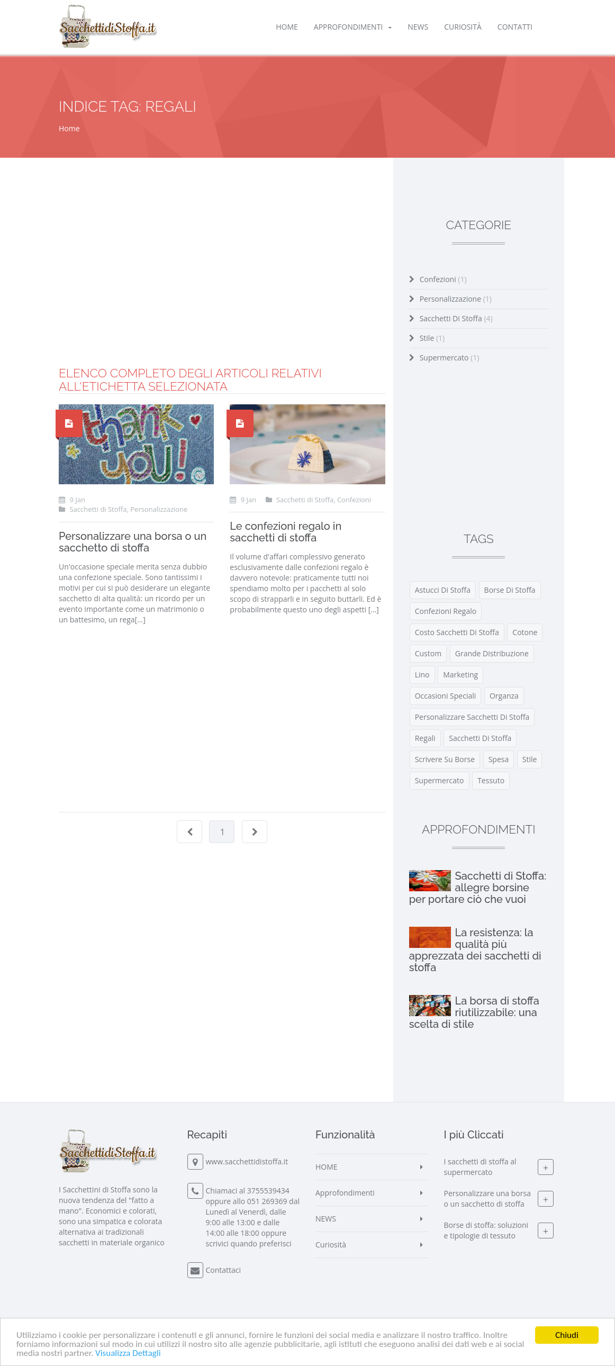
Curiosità (463, 27)
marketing (460, 675)
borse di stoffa (510, 590)
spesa (499, 759)
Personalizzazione (456, 299)
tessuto (490, 780)
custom (428, 653)
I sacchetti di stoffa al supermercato (480, 1166)
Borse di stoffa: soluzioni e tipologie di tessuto (486, 1230)
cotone (524, 632)
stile (529, 759)
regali (425, 738)
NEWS (418, 27)
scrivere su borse (445, 759)
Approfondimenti (353, 27)
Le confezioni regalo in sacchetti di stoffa (285, 532)
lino (422, 675)
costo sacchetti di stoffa (457, 632)
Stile (432, 338)
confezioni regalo (446, 611)
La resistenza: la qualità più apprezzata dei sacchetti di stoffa (475, 950)
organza (504, 696)
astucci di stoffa (443, 590)
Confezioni (443, 279)
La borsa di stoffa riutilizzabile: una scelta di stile (474, 1012)
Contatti (515, 27)
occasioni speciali (445, 696)
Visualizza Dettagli (128, 1353)
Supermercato (450, 357)
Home (69, 128)
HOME (287, 27)
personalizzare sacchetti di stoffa (472, 717)
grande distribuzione (492, 653)
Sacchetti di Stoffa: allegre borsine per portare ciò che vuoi (478, 888)
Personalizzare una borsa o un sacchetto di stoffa (132, 542)
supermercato (439, 780)
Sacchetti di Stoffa (456, 318)
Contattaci (223, 1270)
